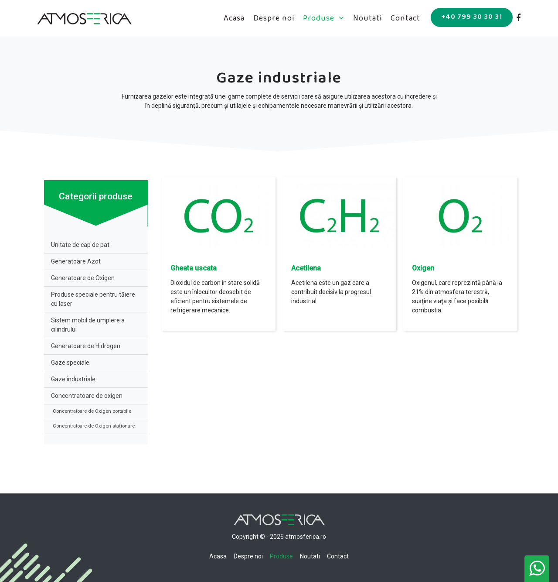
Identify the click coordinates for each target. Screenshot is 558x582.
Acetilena (306, 268)
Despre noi (273, 19)
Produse (323, 19)
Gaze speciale (70, 362)
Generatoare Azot (76, 261)
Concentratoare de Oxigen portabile (92, 411)
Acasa (234, 19)
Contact (405, 19)
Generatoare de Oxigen (83, 277)
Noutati (367, 19)
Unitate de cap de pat (80, 244)
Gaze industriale (73, 379)
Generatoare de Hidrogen (85, 345)
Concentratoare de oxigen (86, 395)
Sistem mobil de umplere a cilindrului (88, 325)
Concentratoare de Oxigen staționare (94, 426)
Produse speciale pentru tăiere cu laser (93, 299)
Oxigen (423, 268)
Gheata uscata (193, 268)
